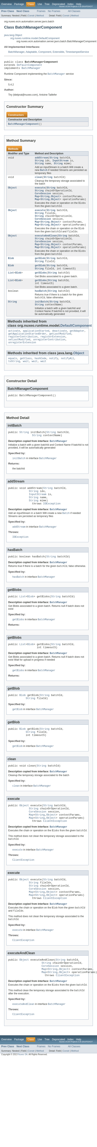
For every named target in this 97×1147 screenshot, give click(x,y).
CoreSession (43, 198)
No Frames (54, 11)
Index (70, 4)
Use (39, 4)
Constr (31, 15)
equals (12, 376)
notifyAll (67, 376)
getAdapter (77, 347)
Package (19, 4)
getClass (26, 376)
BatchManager (16, 51)
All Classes (74, 11)
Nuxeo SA (23, 1104)
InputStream (60, 163)
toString (14, 380)
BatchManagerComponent (23, 126)
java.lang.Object (13, 35)
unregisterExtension (22, 360)
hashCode (40, 376)
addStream (41, 160)
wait (26, 380)
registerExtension (52, 353)
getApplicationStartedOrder (27, 350)
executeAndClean (46, 245)
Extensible (58, 51)
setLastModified (19, 357)
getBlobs (41, 286)
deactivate (59, 347)
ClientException (55, 859)
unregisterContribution (49, 357)
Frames (41, 11)
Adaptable (31, 51)
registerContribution (22, 353)
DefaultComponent (29, 66)
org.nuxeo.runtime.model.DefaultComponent (35, 38)
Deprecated (58, 4)
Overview (6, 4)
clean (38, 181)
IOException (52, 528)
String (53, 160)
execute (40, 192)
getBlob (40, 270)
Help (78, 4)
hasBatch (41, 305)
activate (14, 347)
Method (40, 15)
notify (53, 376)
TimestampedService (77, 51)
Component (44, 51)
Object (12, 192)
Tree (47, 4)
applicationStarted (36, 347)
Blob (11, 270)
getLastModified (60, 350)
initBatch (41, 317)
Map (37, 202)
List (11, 286)
